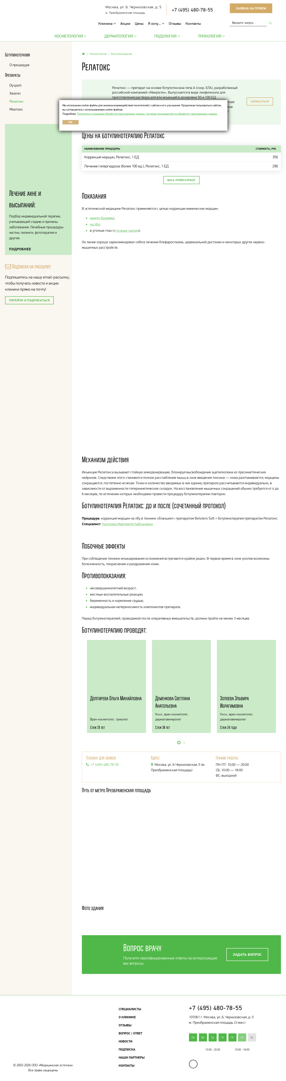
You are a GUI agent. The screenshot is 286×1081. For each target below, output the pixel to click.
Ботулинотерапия (17, 54)
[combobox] (248, 22)
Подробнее (20, 249)
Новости (125, 1041)
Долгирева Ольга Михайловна (116, 698)
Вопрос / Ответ (130, 1033)
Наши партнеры (132, 1057)
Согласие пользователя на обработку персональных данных (181, 113)
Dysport (15, 85)
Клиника (107, 23)
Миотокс (16, 109)
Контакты (193, 23)
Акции (125, 23)
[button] (178, 742)
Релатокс (16, 101)
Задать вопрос (247, 954)
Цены (139, 23)
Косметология (70, 36)
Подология (166, 36)
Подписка (127, 1049)
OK (70, 122)
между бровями (102, 218)
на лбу (95, 224)
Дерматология (120, 36)
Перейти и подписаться (29, 300)
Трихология (211, 36)
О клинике (127, 1017)
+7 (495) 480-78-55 (192, 10)
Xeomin (15, 93)
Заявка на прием (251, 8)
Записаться (260, 101)
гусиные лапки (126, 231)
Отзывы (175, 23)
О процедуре (19, 65)
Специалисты (130, 1009)
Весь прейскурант (181, 180)
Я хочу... (156, 23)
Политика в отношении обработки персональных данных (111, 113)
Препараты (12, 75)
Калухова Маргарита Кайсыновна (127, 524)
